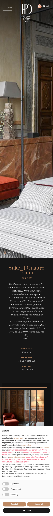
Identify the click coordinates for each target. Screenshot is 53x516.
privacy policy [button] (19, 438)
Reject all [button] (14, 504)
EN (14, 252)
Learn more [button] (26, 510)
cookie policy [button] (26, 445)
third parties (44, 448)
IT (9, 252)
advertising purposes (17, 457)
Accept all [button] (39, 504)
